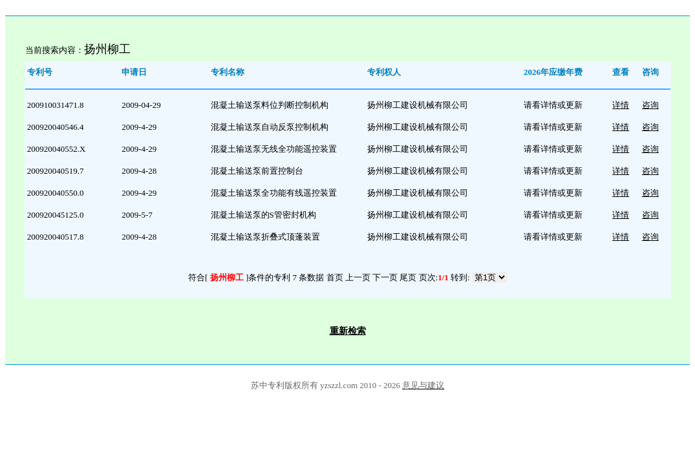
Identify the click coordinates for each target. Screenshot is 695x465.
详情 (620, 105)
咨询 (650, 105)
